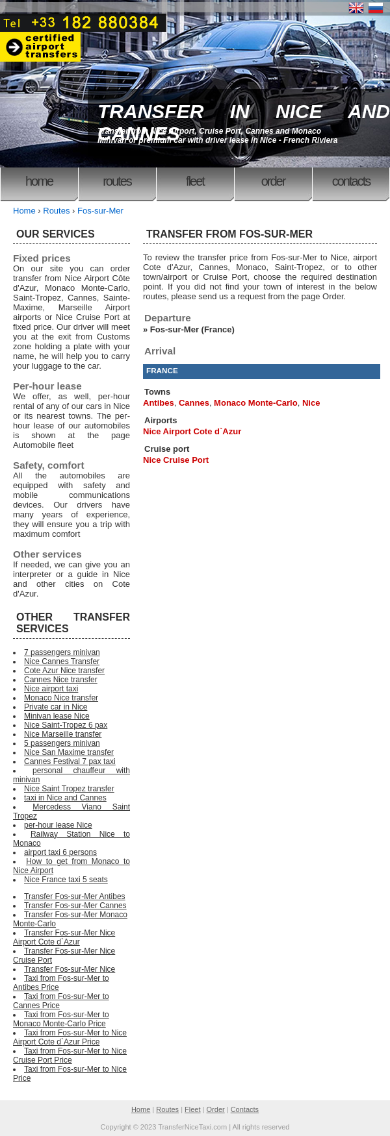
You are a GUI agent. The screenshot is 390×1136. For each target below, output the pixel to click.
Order (273, 181)
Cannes (194, 403)
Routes (117, 181)
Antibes (158, 403)
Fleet (195, 181)
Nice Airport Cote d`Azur (192, 431)
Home (39, 181)
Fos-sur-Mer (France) (192, 329)
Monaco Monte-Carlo (256, 403)
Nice (311, 403)
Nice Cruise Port (176, 460)
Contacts (351, 181)
